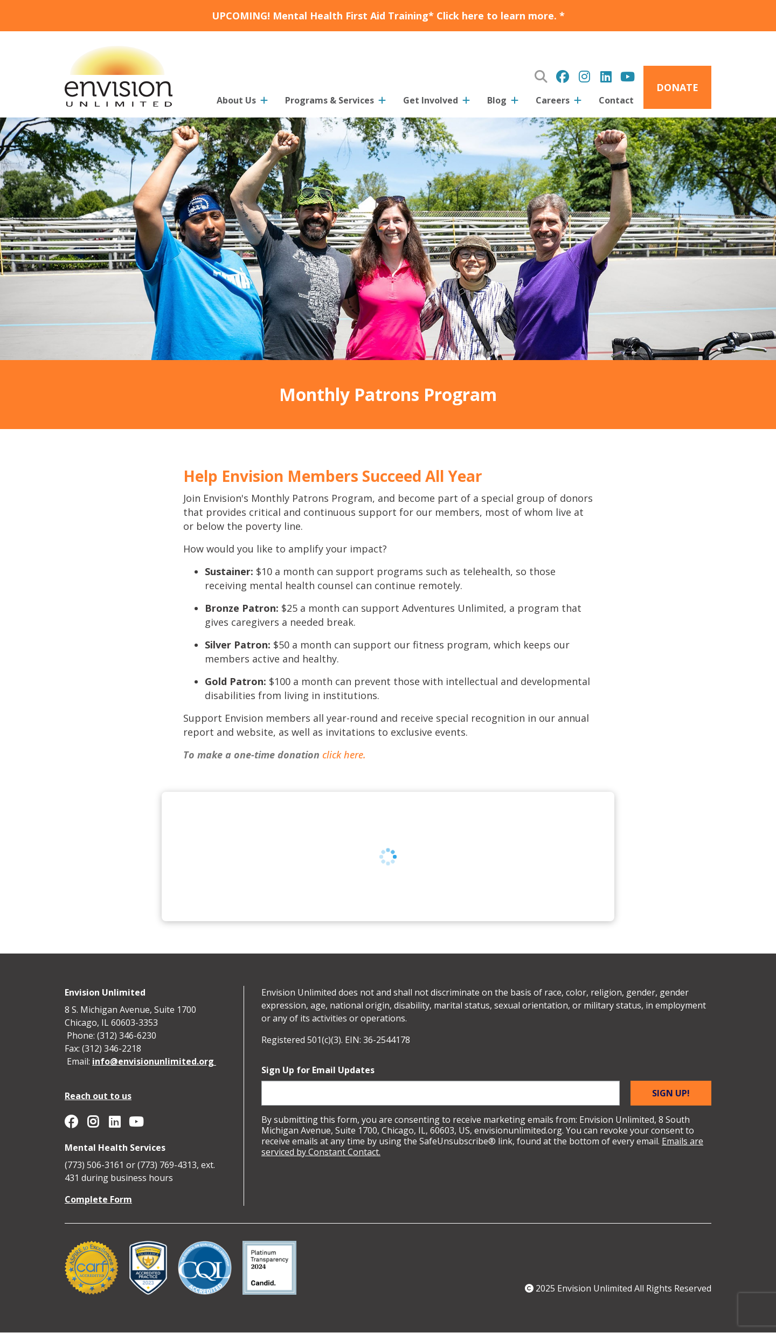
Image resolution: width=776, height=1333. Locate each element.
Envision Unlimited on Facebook (562, 76)
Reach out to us (98, 1096)
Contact (616, 100)
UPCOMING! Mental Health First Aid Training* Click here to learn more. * (388, 15)
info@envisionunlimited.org (154, 1061)
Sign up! (671, 1093)
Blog (497, 100)
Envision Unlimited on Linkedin (605, 76)
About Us (236, 100)
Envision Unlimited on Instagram (584, 76)
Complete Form (98, 1199)
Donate (677, 87)
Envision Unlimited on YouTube (627, 76)
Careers (553, 100)
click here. (344, 754)
